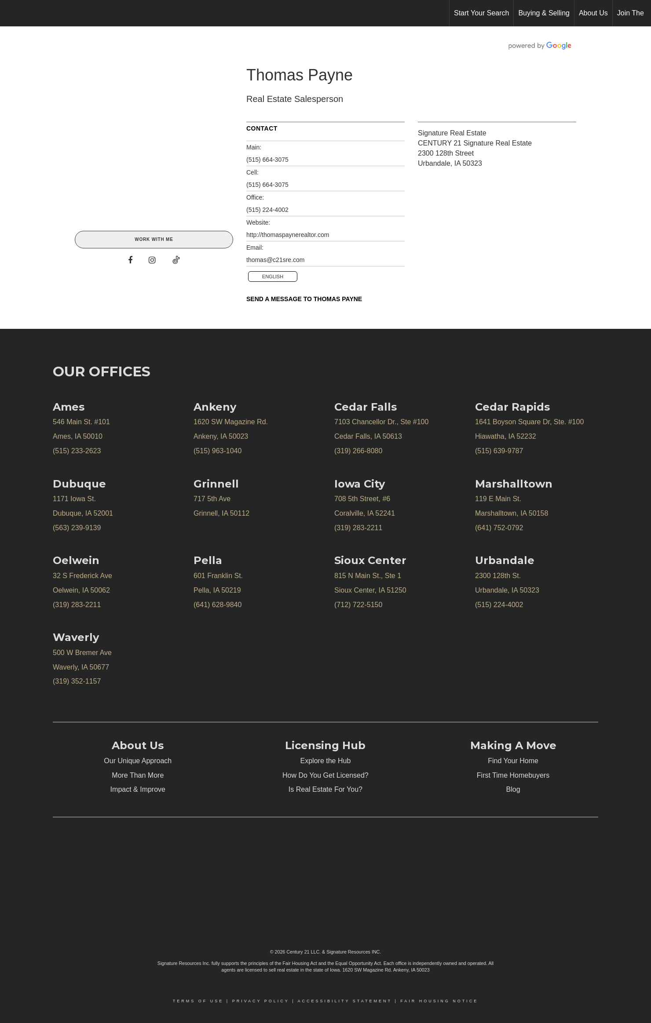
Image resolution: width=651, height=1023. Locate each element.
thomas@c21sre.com (275, 259)
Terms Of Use (198, 1001)
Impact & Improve (137, 789)
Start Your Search (481, 13)
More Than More (138, 775)
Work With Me (154, 239)
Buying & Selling (544, 13)
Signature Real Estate (452, 133)
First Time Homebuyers (513, 775)
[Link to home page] (11, 13)
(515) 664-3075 (267, 159)
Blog (513, 789)
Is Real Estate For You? (325, 789)
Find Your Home (513, 761)
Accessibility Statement (345, 1001)
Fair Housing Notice (439, 1001)
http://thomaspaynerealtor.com (287, 234)
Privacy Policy (260, 1001)
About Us (593, 13)
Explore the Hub (325, 761)
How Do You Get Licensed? (325, 775)
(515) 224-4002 (267, 209)
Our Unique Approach (138, 761)
